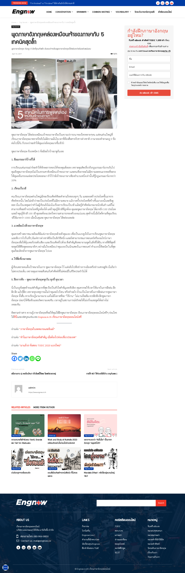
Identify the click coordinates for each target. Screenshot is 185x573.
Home (13, 22)
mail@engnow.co (42, 540)
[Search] (161, 503)
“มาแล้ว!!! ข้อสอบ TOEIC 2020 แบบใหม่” (40, 345)
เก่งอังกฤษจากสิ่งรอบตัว (20, 472)
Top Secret (23, 22)
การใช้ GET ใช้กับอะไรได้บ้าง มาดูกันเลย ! (101, 373)
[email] (149, 67)
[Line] (38, 358)
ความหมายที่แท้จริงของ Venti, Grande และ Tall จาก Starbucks (26, 441)
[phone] (149, 75)
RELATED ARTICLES (20, 407)
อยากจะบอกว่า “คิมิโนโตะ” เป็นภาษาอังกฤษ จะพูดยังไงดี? (98, 441)
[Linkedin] (26, 358)
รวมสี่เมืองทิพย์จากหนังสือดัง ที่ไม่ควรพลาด (62, 474)
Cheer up (52, 435)
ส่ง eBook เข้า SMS (149, 92)
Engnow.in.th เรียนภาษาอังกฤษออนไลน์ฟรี (60, 316)
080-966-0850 (41, 536)
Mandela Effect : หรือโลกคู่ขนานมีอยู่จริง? (99, 474)
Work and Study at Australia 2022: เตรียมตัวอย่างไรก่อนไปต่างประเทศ (62, 441)
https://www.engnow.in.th (37, 392)
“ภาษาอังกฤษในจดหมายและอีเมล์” (37, 329)
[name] (149, 59)
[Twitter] (20, 358)
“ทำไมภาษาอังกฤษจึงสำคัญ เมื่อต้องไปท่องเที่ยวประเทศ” (48, 337)
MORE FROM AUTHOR (44, 407)
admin (31, 387)
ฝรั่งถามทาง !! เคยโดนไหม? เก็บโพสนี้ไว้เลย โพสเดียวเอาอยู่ (33, 373)
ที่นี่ (15, 316)
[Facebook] (14, 358)
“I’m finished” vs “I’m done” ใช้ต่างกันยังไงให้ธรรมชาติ (52, 3)
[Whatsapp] (32, 358)
